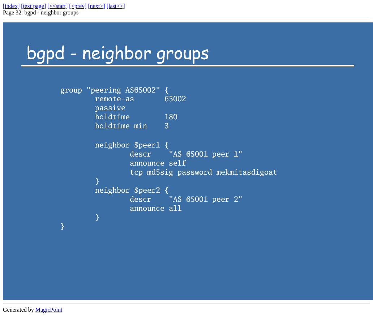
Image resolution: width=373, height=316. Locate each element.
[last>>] (116, 6)
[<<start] (57, 6)
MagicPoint (49, 310)
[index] (11, 6)
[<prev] (77, 6)
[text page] (33, 6)
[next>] (96, 6)
